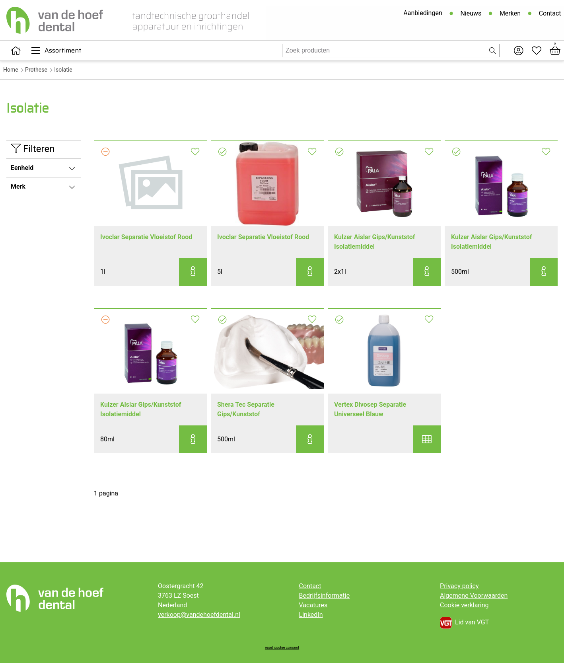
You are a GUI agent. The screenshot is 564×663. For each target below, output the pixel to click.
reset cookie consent (282, 647)
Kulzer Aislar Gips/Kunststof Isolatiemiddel (374, 241)
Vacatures (313, 605)
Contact (550, 14)
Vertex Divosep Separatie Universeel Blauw (370, 409)
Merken (509, 14)
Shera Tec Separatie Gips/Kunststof (245, 409)
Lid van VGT (464, 623)
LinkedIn (311, 614)
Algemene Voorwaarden (474, 595)
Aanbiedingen (422, 13)
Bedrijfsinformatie (324, 595)
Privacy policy (459, 586)
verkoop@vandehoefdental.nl (199, 614)
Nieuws (470, 14)
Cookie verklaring (464, 605)
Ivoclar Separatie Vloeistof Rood (146, 237)
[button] (193, 272)
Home (10, 69)
